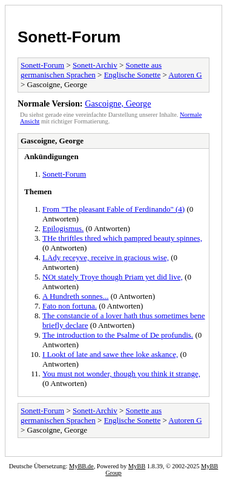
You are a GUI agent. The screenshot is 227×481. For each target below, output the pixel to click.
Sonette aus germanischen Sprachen (91, 70)
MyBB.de (81, 466)
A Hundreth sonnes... (75, 296)
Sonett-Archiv (95, 65)
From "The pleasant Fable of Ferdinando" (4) (113, 209)
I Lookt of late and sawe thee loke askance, (110, 354)
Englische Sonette (132, 74)
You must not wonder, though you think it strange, (121, 373)
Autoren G (185, 74)
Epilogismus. (63, 228)
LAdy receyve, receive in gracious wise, (105, 257)
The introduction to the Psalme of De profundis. (117, 334)
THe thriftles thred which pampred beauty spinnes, (122, 238)
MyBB (136, 466)
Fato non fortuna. (69, 305)
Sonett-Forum (69, 37)
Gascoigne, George (118, 103)
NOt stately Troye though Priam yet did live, (112, 276)
